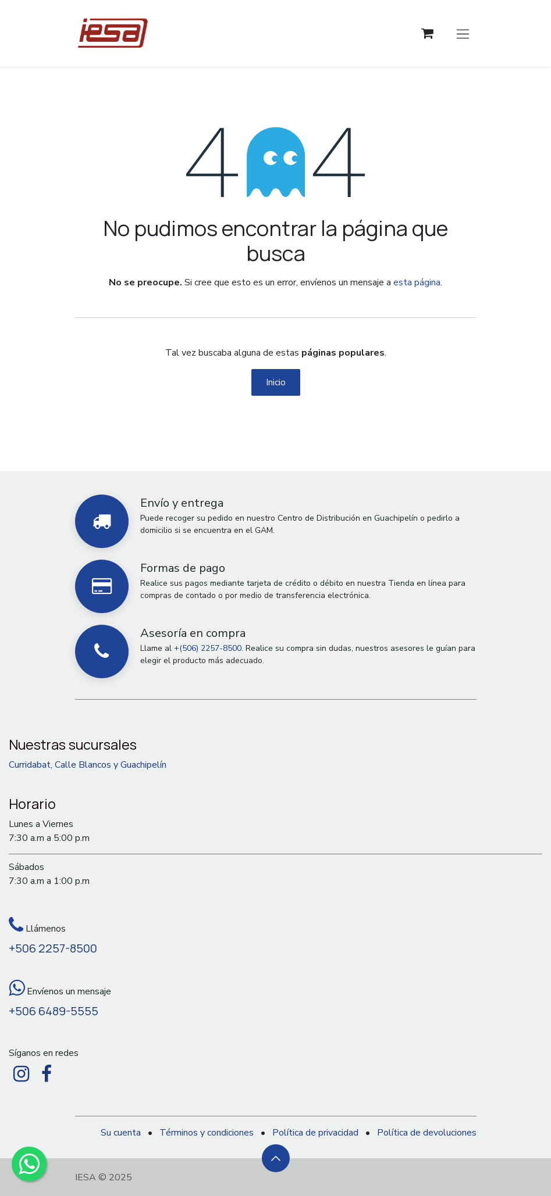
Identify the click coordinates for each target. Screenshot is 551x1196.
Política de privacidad (315, 1132)
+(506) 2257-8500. (208, 648)
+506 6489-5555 (53, 1011)
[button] (276, 1158)
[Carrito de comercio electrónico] (427, 33)
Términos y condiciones (206, 1132)
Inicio (276, 382)
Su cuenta (121, 1132)
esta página (416, 282)
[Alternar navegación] (463, 33)
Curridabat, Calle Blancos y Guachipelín (87, 764)
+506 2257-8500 (53, 948)
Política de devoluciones (427, 1132)
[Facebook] (46, 1074)
